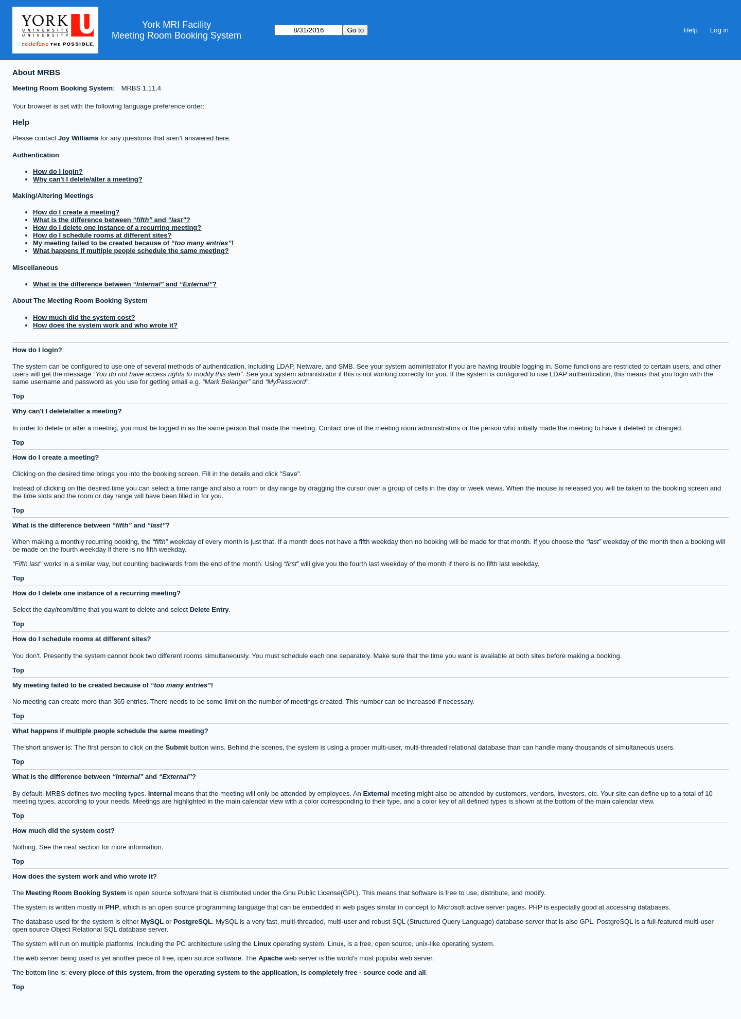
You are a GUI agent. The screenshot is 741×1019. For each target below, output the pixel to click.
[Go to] (308, 30)
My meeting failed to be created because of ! (133, 243)
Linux (262, 944)
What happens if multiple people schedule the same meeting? (131, 250)
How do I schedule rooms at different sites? (102, 235)
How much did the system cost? (84, 317)
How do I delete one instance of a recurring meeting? (117, 227)
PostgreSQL (192, 921)
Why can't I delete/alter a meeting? (88, 179)
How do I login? (58, 171)
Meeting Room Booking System (176, 35)
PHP (112, 907)
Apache (270, 958)
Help (691, 30)
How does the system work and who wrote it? (105, 325)
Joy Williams (78, 138)
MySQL (152, 921)
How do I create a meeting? (76, 212)
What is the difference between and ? (111, 220)
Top (18, 396)
